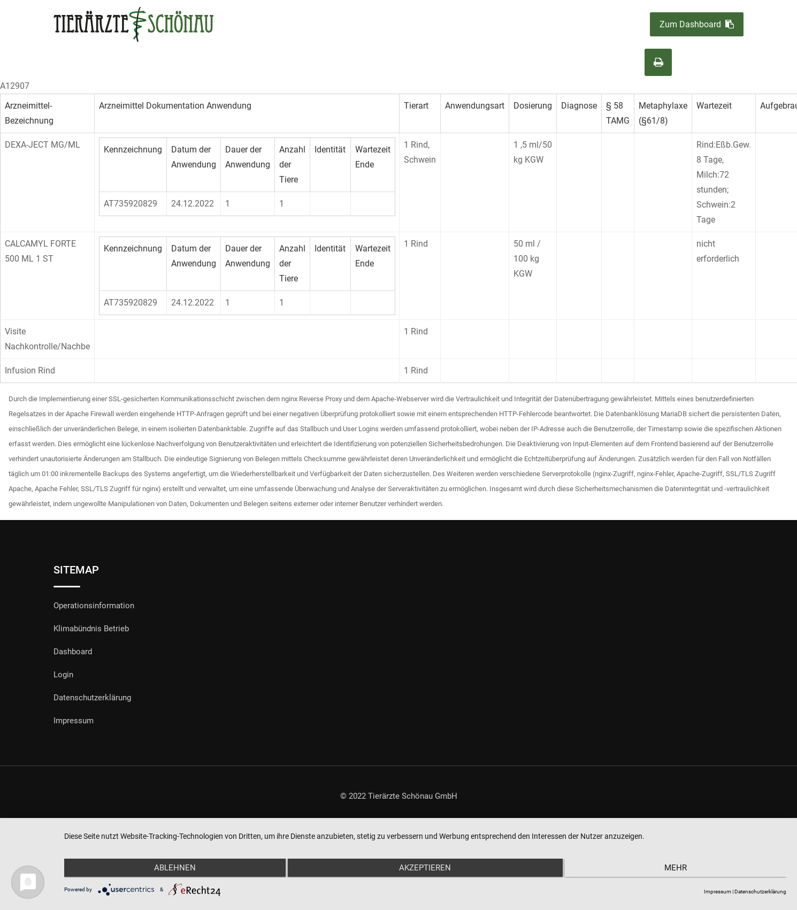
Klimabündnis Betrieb (91, 628)
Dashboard (72, 651)
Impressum (73, 720)
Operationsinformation (93, 605)
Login (63, 674)
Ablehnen (172, 869)
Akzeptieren (425, 869)
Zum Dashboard (697, 24)
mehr (679, 869)
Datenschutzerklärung (92, 697)
